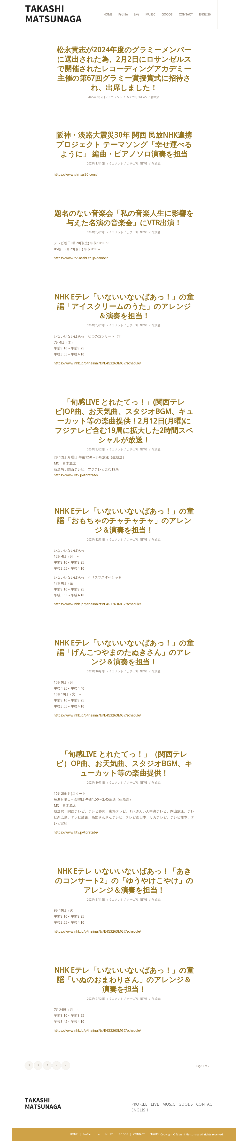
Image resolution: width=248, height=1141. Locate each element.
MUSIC (168, 1104)
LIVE (155, 1104)
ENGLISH (139, 1110)
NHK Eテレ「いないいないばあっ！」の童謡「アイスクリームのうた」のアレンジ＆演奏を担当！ (124, 306)
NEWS (143, 97)
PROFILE (139, 1104)
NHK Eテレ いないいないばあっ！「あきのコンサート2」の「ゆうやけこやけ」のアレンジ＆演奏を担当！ (124, 880)
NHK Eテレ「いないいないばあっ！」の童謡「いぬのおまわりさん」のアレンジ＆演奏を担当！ (124, 979)
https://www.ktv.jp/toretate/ (76, 475)
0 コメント (116, 97)
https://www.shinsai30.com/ (75, 174)
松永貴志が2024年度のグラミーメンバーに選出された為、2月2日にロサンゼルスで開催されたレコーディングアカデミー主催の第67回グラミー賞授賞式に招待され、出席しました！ (124, 69)
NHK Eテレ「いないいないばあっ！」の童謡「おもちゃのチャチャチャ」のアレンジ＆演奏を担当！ (124, 520)
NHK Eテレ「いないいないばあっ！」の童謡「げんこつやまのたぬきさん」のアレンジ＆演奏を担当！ (124, 652)
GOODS (185, 1104)
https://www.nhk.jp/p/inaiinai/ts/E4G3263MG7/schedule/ (97, 363)
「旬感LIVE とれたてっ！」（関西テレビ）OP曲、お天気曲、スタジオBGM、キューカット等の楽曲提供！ (124, 763)
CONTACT (205, 1104)
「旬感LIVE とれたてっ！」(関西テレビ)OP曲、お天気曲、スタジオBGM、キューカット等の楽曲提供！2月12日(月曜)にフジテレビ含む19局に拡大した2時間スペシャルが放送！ (124, 421)
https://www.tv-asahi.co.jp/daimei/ (81, 258)
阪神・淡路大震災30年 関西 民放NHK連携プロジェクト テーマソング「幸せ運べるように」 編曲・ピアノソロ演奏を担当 (124, 144)
